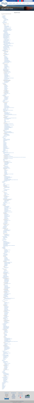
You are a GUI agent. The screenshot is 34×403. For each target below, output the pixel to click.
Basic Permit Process (6, 105)
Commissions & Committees (6, 294)
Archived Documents (5, 190)
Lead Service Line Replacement (7, 348)
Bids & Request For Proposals (6, 351)
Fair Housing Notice (5, 232)
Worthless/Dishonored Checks (7, 310)
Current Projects (5, 257)
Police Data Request (5, 317)
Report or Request (5, 202)
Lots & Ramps (5, 274)
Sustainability (4, 359)
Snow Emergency (3, 372)
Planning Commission (5, 48)
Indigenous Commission (5, 44)
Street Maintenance (6, 331)
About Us (4, 370)
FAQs (4, 122)
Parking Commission (5, 275)
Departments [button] (23, 3)
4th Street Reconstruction (6, 154)
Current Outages (6, 343)
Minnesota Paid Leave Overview (7, 220)
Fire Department (4, 142)
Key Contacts (5, 249)
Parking (3, 268)
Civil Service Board (5, 31)
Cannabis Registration (6, 75)
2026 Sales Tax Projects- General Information (8, 156)
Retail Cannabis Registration (7, 135)
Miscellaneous (5, 173)
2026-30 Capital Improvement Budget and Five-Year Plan (8, 152)
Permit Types (5, 104)
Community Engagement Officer (6, 243)
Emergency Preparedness (6, 200)
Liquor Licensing (5, 77)
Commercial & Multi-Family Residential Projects (8, 123)
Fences (5, 120)
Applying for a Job (6, 208)
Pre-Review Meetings (6, 124)
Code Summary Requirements (7, 126)
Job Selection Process (6, 209)
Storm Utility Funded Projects (7, 180)
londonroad (4, 15)
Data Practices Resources (5, 69)
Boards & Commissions (4, 22)
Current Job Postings (6, 207)
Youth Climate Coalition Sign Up (7, 363)
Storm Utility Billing (6, 178)
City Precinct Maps (5, 94)
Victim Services (4, 18)
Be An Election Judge (6, 66)
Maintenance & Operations (5, 355)
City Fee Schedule (5, 239)
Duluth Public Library (6, 97)
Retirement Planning (6, 225)
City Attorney (3, 17)
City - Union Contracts (5, 223)
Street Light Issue (6, 164)
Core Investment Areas (6, 292)
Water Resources (6, 265)
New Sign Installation (6, 163)
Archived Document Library (7, 259)
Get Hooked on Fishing (6, 312)
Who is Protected (6, 229)
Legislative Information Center (7, 93)
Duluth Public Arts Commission (6, 35)
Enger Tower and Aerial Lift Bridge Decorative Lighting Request (9, 245)
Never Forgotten (6, 193)
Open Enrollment (4, 212)
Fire (2, 191)
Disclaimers (3, 383)
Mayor (3, 240)
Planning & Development (4, 277)
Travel (5, 183)
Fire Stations (5, 192)
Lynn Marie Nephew (6, 88)
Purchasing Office (5, 185)
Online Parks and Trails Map (7, 260)
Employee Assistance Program (6, 62)
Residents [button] (14, 3)
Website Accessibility (5, 237)
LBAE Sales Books (6, 82)
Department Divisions (6, 307)
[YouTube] (22, 1)
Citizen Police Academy (6, 316)
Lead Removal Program (6, 346)
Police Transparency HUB (6, 322)
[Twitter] (20, 1)
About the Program (6, 51)
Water (5, 336)
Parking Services (4, 145)
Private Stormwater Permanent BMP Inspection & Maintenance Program (11, 341)
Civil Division (4, 20)
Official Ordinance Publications (7, 71)
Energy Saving (5, 366)
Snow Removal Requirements (6, 373)
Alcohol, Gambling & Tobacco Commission (7, 30)
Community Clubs (6, 250)
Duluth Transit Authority (6, 26)
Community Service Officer (5, 328)
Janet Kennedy (5, 87)
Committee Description (6, 40)
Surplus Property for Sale (5, 353)
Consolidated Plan (6, 296)
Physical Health (5, 56)
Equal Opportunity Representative (6, 230)
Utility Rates (5, 344)
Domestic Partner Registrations (6, 70)
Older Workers (4, 380)
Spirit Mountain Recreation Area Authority (8, 29)
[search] (32, 0)
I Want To (3, 384)
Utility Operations (6, 332)
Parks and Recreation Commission (6, 47)
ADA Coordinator (5, 231)
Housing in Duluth (6, 285)
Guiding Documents (5, 295)
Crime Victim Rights (6, 19)
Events (4, 299)
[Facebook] (16, 1)
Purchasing (4, 149)
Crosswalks (5, 171)
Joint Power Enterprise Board (6, 46)
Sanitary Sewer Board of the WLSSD (7, 28)
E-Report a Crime (6, 319)
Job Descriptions (6, 211)
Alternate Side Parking (5, 272)
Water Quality (5, 368)
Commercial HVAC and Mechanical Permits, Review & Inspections (10, 114)
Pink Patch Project (6, 314)
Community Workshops (6, 364)
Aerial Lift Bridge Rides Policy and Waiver (8, 162)
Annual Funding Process (6, 290)
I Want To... (28, 3)
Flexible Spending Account (6, 216)
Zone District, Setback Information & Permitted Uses (9, 107)
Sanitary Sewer (5, 334)
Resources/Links (5, 38)
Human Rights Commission (6, 234)
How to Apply (5, 221)
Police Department (6, 99)
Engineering (3, 151)
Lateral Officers (4, 324)
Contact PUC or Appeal (6, 39)
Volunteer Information (6, 267)
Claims (4, 21)
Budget (4, 184)
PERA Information (6, 218)
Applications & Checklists (6, 279)
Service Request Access (5, 345)
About (5, 169)
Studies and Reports (6, 288)
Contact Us (5, 303)
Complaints (4, 203)
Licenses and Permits (5, 198)
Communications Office (6, 96)
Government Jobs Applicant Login (7, 210)
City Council (13, 397)
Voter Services (5, 64)
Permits (4, 160)
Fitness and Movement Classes (7, 61)
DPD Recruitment (5, 304)
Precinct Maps (5, 68)
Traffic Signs (5, 170)
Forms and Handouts (5, 136)
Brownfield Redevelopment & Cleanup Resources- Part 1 (9, 298)
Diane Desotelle (5, 85)
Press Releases (13, 395)
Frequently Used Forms (6, 125)
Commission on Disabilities (5, 33)
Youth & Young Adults (5, 379)
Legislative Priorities (5, 241)
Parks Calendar (4, 255)
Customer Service (6, 330)
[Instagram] (18, 1)
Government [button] (10, 3)
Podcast (4, 100)
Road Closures (3, 386)
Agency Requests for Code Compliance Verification (9, 132)
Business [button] (17, 3)
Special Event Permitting (6, 78)
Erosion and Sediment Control (7, 176)
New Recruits (4, 325)
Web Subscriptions (4, 382)
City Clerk (4, 138)
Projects (4, 153)
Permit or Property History (5, 109)
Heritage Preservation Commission (6, 42)
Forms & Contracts (5, 352)
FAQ (3, 23)
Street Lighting (5, 172)
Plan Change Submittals (6, 113)
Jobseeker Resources (5, 381)
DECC (5, 24)
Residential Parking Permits (5, 276)
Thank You (3, 371)
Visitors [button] (20, 3)
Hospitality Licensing (6, 76)
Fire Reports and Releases (6, 194)
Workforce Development (4, 377)
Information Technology (4, 236)
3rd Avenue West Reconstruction (7, 155)
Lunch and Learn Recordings (7, 60)
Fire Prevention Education (6, 196)
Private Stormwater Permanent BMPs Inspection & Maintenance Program (11, 179)
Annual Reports (5, 321)
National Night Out (6, 313)
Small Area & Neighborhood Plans (7, 293)
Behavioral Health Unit (6, 306)
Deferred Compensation (6, 214)
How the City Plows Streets (5, 374)
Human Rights (4, 144)
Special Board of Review (5, 49)
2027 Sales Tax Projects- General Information (8, 158)
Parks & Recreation (5, 146)
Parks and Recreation (6, 98)
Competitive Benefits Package (6, 326)
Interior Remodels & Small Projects (7, 118)
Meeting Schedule (6, 32)
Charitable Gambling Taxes (6, 189)
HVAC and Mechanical (6, 129)
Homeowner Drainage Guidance (7, 339)
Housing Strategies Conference (7, 287)
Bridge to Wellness (4, 50)
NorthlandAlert (3, 247)
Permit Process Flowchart (6, 106)
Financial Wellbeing (6, 58)
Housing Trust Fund (6, 286)
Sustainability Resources (6, 369)
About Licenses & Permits (6, 73)
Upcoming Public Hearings (6, 187)
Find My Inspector (6, 116)
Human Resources (5, 143)
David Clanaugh (5, 89)
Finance (4, 141)
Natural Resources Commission (7, 263)
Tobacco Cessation (6, 59)
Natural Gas (5, 333)
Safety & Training (5, 227)
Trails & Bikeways (6, 258)
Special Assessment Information (6, 167)
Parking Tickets (5, 308)
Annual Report (5, 252)
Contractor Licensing (6, 108)
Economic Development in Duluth (7, 283)
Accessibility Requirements (6, 134)
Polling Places (5, 67)
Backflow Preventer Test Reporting (7, 131)
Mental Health (5, 57)
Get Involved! (4, 362)
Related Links (5, 201)
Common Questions (6, 222)
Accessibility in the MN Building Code (7, 127)
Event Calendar (3, 181)
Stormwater (5, 337)
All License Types (6, 79)
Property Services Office (5, 357)
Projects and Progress (5, 361)
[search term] (27, 0)
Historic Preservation (6, 281)
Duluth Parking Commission (5, 37)
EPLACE (3, 388)
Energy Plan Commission (5, 41)
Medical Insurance (6, 217)
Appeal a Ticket (5, 270)
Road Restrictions (6, 174)
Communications (3, 95)
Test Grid (4, 238)
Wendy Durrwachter (6, 86)
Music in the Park (6, 254)
